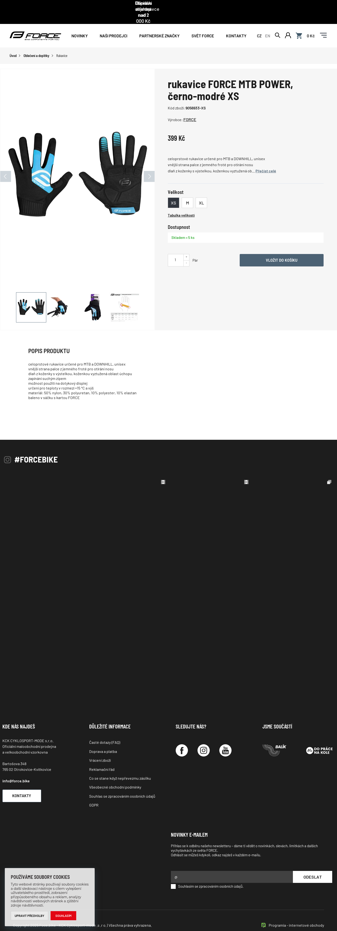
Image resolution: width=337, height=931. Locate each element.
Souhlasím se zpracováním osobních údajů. (207, 875)
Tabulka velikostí (181, 204)
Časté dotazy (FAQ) (104, 731)
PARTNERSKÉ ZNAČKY (159, 24)
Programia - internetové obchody (296, 914)
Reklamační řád (102, 758)
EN (267, 24)
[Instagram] (204, 740)
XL (201, 192)
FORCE (189, 108)
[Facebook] (182, 740)
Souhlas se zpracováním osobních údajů (122, 785)
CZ (259, 24)
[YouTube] (225, 740)
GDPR (94, 794)
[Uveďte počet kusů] (175, 248)
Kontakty (236, 24)
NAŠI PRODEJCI (113, 24)
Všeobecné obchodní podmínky (115, 776)
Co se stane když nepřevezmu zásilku (120, 767)
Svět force (203, 24)
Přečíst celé (266, 160)
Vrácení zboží (100, 749)
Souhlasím (64, 916)
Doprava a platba (103, 740)
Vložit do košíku (281, 249)
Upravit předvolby (30, 916)
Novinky (79, 24)
